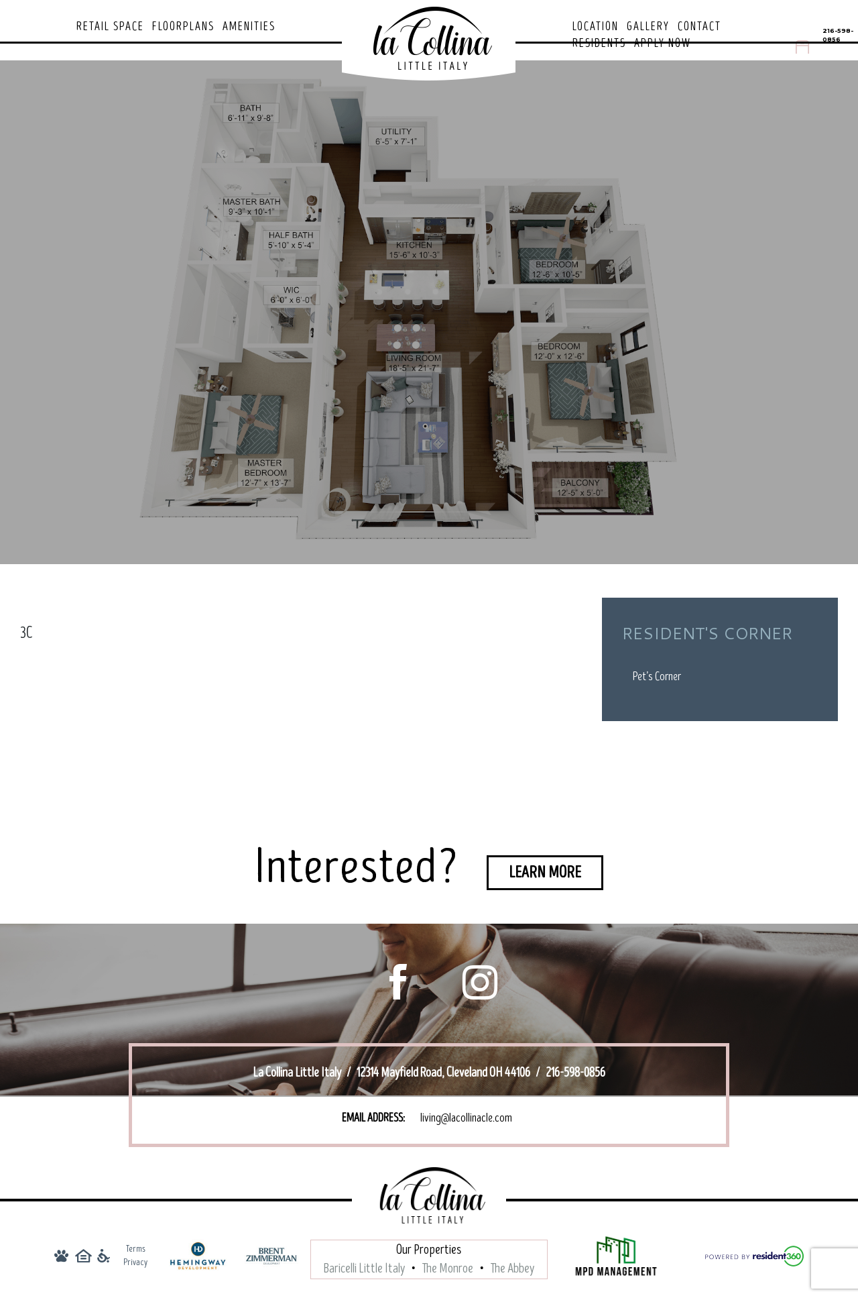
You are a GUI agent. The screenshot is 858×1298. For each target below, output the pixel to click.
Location (595, 27)
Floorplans (183, 27)
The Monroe (447, 1270)
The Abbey (512, 1270)
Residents (599, 43)
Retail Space (110, 27)
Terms (135, 1250)
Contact (699, 27)
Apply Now (662, 43)
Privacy (135, 1264)
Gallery (648, 27)
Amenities (249, 27)
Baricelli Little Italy (364, 1270)
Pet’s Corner (657, 676)
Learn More (545, 872)
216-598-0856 (837, 35)
